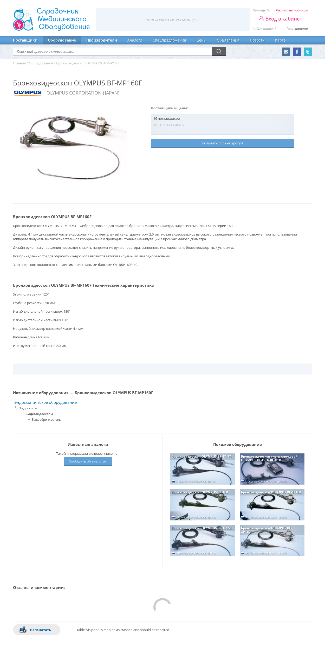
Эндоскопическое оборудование (45, 402)
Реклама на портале (292, 10)
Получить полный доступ (222, 143)
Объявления (228, 40)
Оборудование (62, 40)
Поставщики (25, 40)
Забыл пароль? (264, 28)
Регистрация (297, 28)
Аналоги (134, 40)
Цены (201, 40)
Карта (280, 40)
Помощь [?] (261, 10)
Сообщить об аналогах (88, 461)
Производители (101, 40)
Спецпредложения (169, 40)
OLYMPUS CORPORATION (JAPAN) (83, 93)
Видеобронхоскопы (46, 419)
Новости (257, 40)
